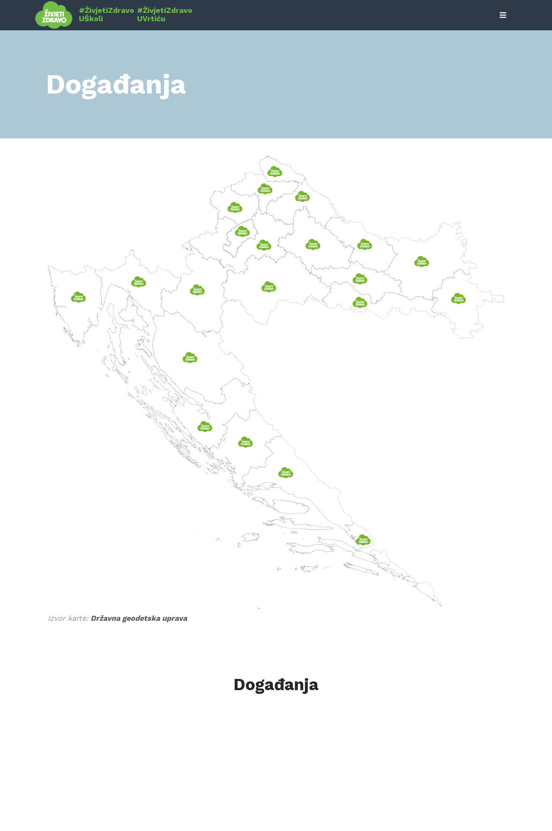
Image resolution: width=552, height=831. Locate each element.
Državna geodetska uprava (139, 618)
